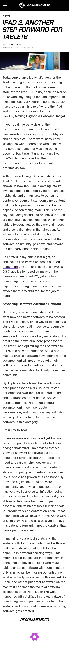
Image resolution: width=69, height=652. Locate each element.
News (7, 16)
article (45, 82)
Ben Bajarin (13, 44)
